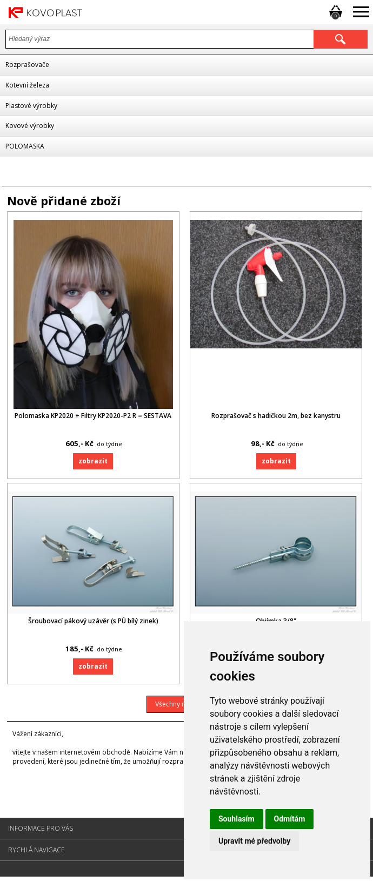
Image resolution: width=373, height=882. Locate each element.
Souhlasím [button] (236, 818)
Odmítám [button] (289, 818)
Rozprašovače (27, 64)
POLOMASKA (24, 146)
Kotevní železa (27, 85)
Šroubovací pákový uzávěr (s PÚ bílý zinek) (93, 624)
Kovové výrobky (29, 125)
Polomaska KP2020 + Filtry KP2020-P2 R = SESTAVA (93, 417)
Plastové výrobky (31, 105)
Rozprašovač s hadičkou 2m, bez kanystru (279, 417)
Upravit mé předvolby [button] (254, 841)
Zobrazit (93, 462)
